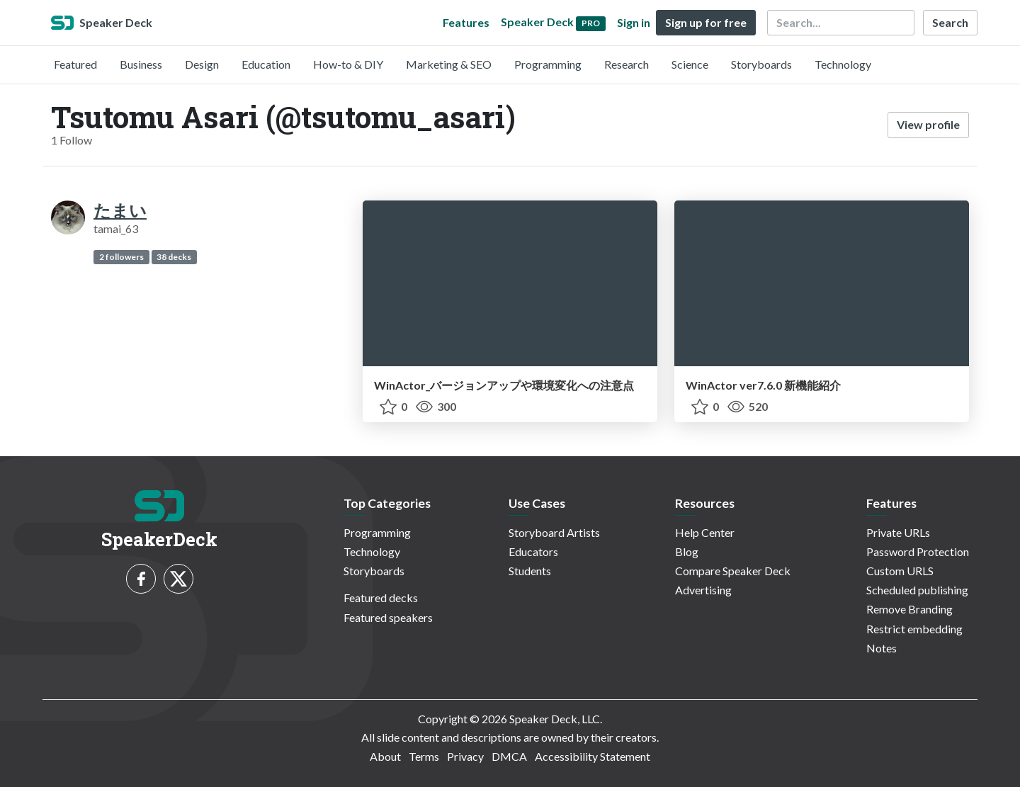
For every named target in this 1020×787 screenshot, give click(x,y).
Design (202, 64)
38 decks (174, 256)
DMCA (509, 756)
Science (690, 64)
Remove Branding (909, 609)
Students (530, 570)
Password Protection (917, 551)
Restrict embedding (914, 628)
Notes (881, 648)
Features (466, 22)
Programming (548, 64)
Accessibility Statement (592, 756)
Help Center (705, 532)
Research (626, 64)
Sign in (633, 22)
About (385, 756)
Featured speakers (388, 617)
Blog (686, 551)
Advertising (703, 589)
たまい (120, 210)
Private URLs (898, 532)
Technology (843, 64)
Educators (533, 551)
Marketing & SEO (449, 64)
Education (266, 64)
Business (141, 64)
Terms (424, 756)
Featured (75, 64)
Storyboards (761, 64)
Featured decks (381, 597)
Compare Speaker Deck (732, 570)
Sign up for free (706, 22)
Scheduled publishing (917, 589)
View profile (928, 124)
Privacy (465, 756)
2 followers (121, 256)
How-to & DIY (348, 64)
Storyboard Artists (554, 532)
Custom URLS (900, 570)
